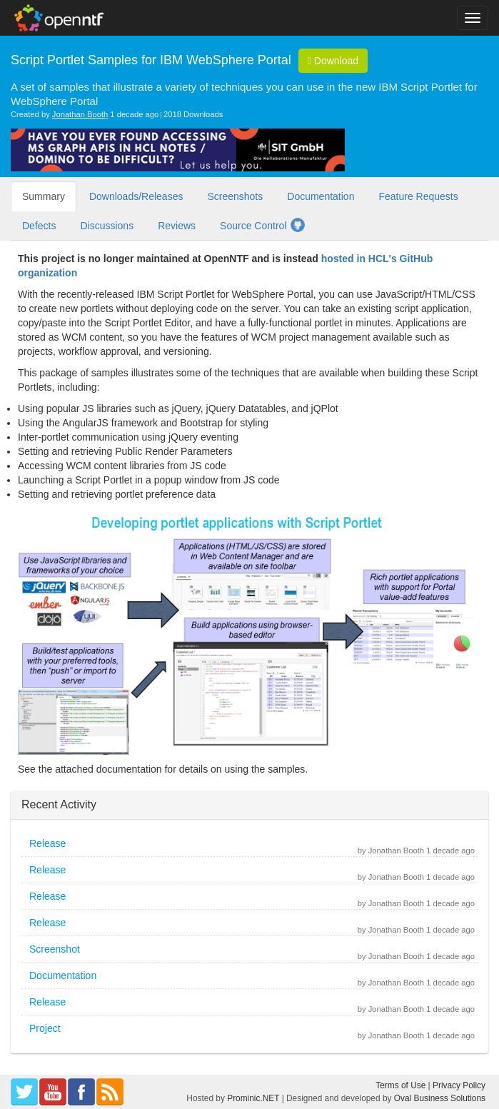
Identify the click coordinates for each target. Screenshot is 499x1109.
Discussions (106, 225)
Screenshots (235, 196)
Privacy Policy (459, 1085)
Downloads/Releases (136, 196)
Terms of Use (400, 1085)
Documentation (320, 196)
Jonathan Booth (80, 114)
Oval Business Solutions (439, 1098)
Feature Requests (418, 196)
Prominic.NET (253, 1098)
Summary (43, 196)
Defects (39, 225)
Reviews (177, 225)
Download (333, 60)
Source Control (263, 225)
